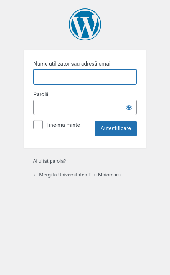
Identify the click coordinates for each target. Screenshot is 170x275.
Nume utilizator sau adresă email (72, 64)
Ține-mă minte (63, 125)
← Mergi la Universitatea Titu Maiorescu (77, 175)
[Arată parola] (129, 107)
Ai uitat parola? (49, 161)
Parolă (41, 94)
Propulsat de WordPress (85, 24)
